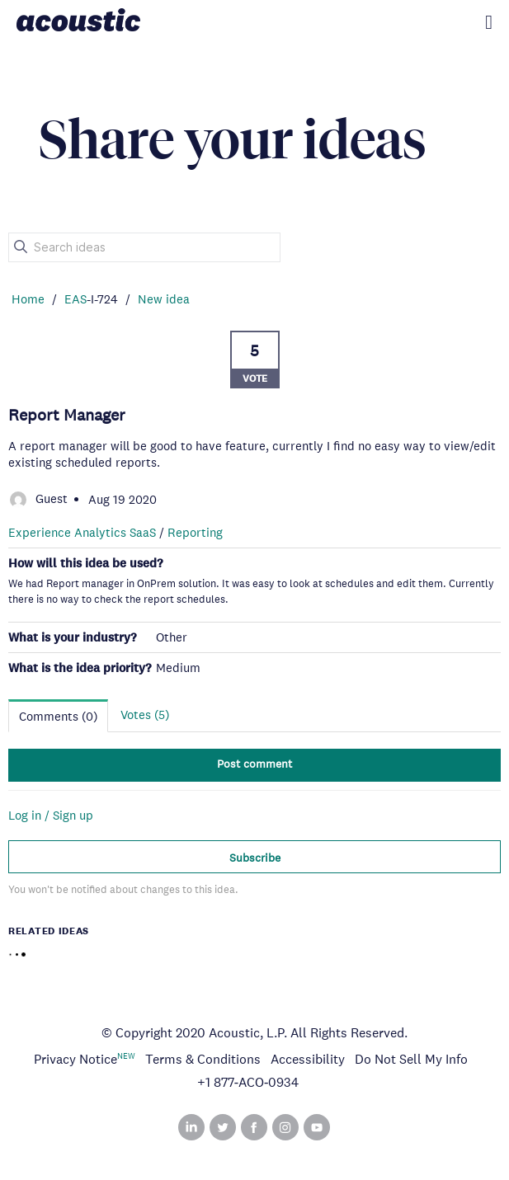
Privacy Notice (75, 1059)
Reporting (195, 532)
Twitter (223, 1127)
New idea (164, 299)
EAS (75, 299)
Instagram (285, 1127)
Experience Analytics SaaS (82, 532)
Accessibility (308, 1059)
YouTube (317, 1127)
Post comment (254, 763)
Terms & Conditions (203, 1059)
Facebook (254, 1127)
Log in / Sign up (50, 815)
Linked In (191, 1127)
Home (28, 299)
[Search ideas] (144, 247)
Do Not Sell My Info (411, 1059)
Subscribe (254, 857)
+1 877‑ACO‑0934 (248, 1082)
